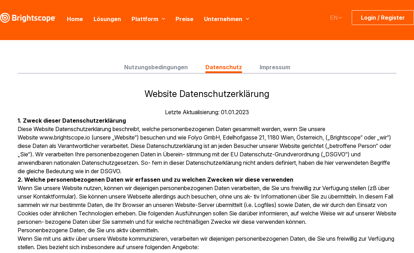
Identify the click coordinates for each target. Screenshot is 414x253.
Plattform (148, 19)
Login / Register (383, 17)
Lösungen (107, 19)
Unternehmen (226, 19)
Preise (184, 19)
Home (75, 19)
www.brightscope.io (64, 137)
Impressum (275, 67)
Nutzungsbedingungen (156, 67)
